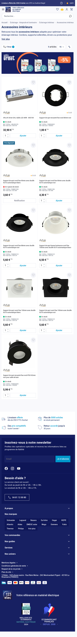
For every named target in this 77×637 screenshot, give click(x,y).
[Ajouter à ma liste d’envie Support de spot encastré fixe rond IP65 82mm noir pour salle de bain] (33, 340)
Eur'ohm (44, 520)
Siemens (54, 524)
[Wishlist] (57, 9)
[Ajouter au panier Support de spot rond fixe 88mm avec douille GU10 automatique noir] (23, 265)
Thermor (10, 529)
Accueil (5, 22)
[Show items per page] (61, 46)
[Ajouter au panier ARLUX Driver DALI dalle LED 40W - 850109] (23, 135)
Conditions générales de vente (14, 566)
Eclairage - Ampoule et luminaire (23, 22)
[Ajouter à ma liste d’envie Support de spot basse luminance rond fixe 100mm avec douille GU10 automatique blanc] (69, 210)
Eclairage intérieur (46, 22)
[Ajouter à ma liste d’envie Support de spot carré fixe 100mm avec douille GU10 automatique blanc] (33, 275)
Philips (21, 529)
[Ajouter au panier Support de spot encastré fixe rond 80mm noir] (59, 135)
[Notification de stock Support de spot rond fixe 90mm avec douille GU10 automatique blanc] (19, 200)
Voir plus (6, 39)
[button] (69, 112)
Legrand (22, 520)
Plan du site (6, 572)
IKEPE (63, 520)
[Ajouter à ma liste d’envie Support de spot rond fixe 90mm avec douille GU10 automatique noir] (69, 145)
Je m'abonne (63, 459)
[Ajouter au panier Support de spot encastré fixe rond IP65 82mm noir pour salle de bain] (23, 395)
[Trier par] (69, 46)
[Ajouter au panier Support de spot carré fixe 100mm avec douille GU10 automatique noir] (59, 330)
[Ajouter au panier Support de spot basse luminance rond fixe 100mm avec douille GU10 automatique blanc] (59, 265)
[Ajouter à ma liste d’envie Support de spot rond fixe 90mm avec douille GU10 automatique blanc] (33, 145)
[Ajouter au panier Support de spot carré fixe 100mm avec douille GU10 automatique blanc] (23, 330)
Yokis (64, 524)
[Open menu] (3, 9)
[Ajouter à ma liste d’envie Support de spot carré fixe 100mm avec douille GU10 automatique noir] (69, 275)
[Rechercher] (70, 16)
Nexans (33, 520)
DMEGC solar (32, 524)
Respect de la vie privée (11, 569)
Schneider (11, 520)
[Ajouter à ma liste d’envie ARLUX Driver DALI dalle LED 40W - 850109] (33, 82)
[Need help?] (61, 3)
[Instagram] (12, 468)
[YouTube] (18, 468)
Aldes (20, 524)
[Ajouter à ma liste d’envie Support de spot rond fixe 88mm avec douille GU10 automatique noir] (33, 210)
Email (8, 459)
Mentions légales (8, 563)
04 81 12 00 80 (17, 497)
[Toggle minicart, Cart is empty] (71, 9)
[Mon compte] (67, 9)
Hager (54, 520)
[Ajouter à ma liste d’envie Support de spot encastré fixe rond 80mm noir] (69, 82)
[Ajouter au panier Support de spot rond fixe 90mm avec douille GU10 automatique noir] (59, 200)
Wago (44, 524)
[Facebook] (6, 468)
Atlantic (10, 524)
